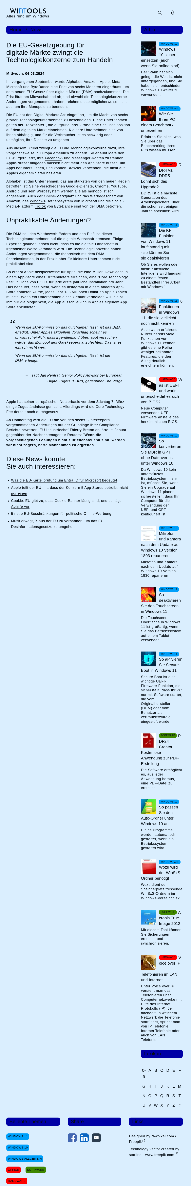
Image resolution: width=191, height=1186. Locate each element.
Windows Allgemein (25, 1158)
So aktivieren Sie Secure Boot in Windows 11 (161, 665)
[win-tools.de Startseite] (27, 13)
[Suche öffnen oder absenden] (160, 13)
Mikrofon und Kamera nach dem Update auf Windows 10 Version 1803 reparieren (161, 544)
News (36, 29)
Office (13, 1169)
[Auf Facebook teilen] (72, 1138)
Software (35, 1169)
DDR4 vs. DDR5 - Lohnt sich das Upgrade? (161, 175)
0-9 (144, 1073)
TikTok (40, 206)
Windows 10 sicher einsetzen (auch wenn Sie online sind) (160, 57)
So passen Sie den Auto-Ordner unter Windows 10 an (159, 815)
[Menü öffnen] (180, 13)
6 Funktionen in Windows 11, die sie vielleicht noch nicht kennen (161, 312)
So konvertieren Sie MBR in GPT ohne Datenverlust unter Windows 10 (161, 452)
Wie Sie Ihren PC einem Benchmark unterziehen (158, 122)
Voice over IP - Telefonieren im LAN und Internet (161, 968)
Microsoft (14, 87)
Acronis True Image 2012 (170, 918)
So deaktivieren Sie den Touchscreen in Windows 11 (161, 603)
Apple (105, 82)
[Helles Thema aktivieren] (172, 13)
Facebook (53, 158)
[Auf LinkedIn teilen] (84, 1138)
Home (16, 29)
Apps (71, 272)
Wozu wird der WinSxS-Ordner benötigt (161, 872)
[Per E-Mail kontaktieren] (96, 1138)
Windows (37, 201)
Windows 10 (18, 1147)
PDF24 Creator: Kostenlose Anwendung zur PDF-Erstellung (161, 750)
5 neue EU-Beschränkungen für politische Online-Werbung (61, 514)
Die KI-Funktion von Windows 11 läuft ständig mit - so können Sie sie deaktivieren (157, 244)
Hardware (17, 1180)
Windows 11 (18, 1136)
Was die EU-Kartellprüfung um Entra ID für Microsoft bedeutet (64, 480)
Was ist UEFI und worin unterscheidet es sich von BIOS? (161, 391)
